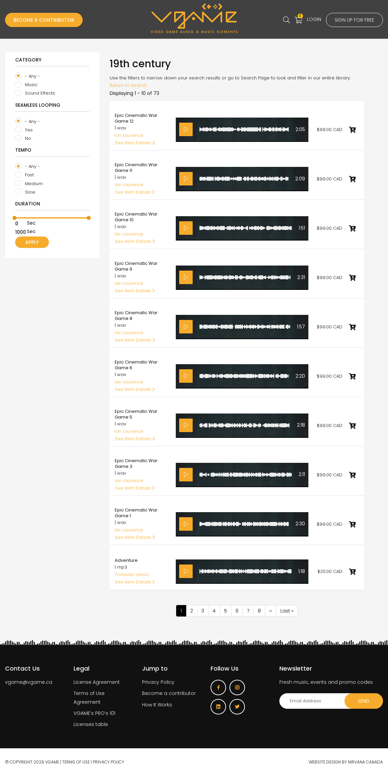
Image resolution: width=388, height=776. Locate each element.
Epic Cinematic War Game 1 (136, 513)
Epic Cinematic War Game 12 (136, 118)
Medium (29, 183)
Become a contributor (169, 693)
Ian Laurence (129, 135)
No (23, 138)
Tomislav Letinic (132, 574)
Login (314, 19)
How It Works (157, 704)
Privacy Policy (158, 682)
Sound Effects (35, 93)
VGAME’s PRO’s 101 (94, 713)
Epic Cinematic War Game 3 (136, 463)
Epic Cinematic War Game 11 (136, 167)
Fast (24, 175)
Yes (24, 129)
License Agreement (97, 682)
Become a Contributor (43, 20)
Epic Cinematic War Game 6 (136, 365)
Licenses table (91, 724)
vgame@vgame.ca (28, 682)
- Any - (27, 76)
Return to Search (128, 85)
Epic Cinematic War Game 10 (136, 217)
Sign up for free (354, 20)
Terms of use (76, 762)
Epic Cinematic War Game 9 (136, 266)
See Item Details (135, 143)
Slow (25, 192)
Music (26, 84)
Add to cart (352, 129)
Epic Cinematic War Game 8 (136, 315)
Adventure (126, 560)
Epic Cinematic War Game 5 (136, 414)
